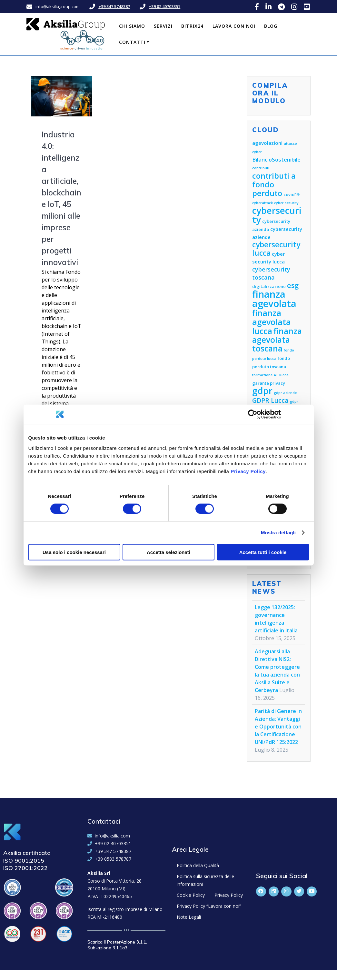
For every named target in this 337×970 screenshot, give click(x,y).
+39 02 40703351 (164, 6)
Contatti (132, 42)
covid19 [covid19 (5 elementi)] (291, 194)
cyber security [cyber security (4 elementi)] (286, 203)
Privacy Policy (248, 471)
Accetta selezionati (168, 552)
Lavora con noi (234, 26)
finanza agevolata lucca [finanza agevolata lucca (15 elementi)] (271, 321)
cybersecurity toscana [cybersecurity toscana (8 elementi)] (271, 273)
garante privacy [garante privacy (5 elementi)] (268, 383)
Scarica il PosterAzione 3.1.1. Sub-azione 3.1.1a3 (117, 945)
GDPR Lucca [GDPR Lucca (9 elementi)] (270, 400)
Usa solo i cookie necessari (74, 552)
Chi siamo (132, 26)
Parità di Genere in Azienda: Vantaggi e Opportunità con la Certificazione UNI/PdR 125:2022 (278, 727)
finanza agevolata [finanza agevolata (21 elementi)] (274, 299)
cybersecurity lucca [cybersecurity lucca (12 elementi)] (276, 249)
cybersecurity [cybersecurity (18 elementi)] (277, 214)
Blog (270, 26)
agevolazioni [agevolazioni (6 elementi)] (267, 143)
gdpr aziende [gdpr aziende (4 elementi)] (285, 393)
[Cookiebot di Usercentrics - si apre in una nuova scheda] (252, 414)
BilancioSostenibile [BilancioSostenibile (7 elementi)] (276, 159)
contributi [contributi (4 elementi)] (260, 168)
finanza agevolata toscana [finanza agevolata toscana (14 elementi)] (277, 340)
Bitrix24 (192, 26)
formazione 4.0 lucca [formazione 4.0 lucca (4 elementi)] (270, 375)
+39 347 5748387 (114, 6)
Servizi (163, 26)
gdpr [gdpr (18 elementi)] (262, 391)
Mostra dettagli (278, 532)
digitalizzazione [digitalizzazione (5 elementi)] (269, 286)
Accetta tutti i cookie (263, 552)
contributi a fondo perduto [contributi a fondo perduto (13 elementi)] (274, 184)
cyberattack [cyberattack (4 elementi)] (262, 203)
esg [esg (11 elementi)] (293, 285)
